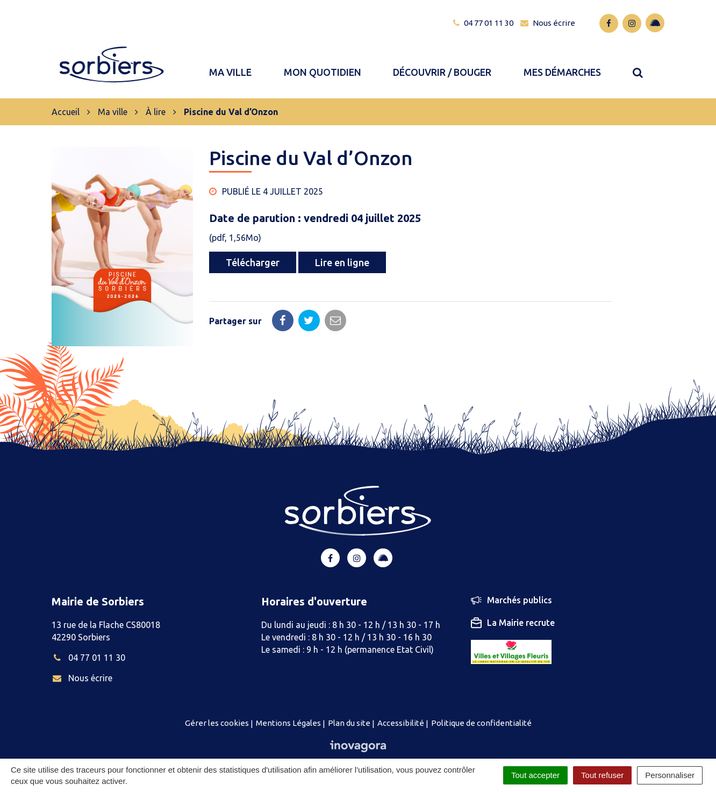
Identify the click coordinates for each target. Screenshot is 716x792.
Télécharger (253, 245)
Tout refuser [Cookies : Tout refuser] (602, 775)
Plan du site (349, 705)
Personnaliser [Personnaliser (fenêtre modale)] (669, 775)
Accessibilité (400, 705)
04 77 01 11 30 (88, 640)
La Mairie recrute (513, 606)
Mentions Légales (288, 705)
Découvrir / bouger (442, 63)
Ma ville (231, 63)
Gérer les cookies (217, 705)
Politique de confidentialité (481, 705)
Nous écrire (82, 661)
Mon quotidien (323, 63)
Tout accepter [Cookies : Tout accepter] (535, 775)
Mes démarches (563, 63)
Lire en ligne (342, 245)
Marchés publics (511, 583)
